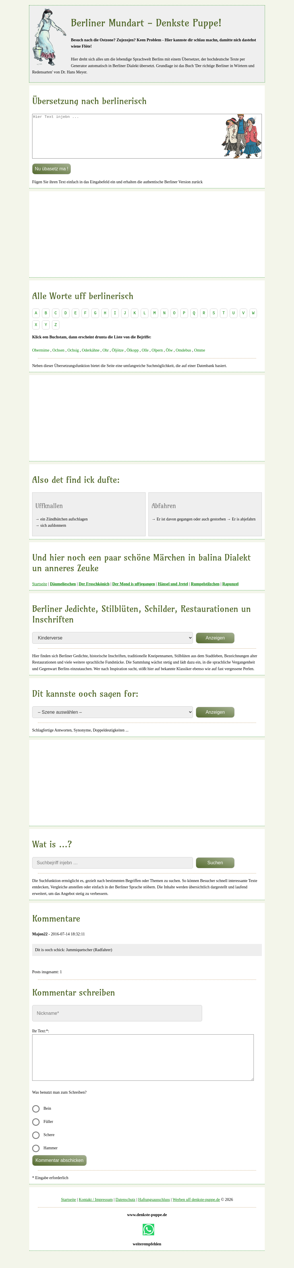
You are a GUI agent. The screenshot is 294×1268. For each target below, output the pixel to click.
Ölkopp (133, 359)
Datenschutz (125, 1208)
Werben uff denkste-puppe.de (196, 1208)
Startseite (39, 592)
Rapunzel (230, 592)
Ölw (169, 359)
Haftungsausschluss (154, 1208)
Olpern (157, 359)
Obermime (40, 359)
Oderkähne (90, 359)
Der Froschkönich (94, 592)
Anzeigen (215, 646)
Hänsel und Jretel (173, 592)
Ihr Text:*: (40, 1039)
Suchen (215, 871)
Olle (145, 359)
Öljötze (117, 359)
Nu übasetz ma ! (51, 177)
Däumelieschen (63, 592)
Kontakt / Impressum (96, 1208)
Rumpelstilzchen (205, 592)
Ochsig (73, 359)
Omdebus (183, 359)
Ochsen (58, 359)
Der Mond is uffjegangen (133, 592)
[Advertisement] (147, 243)
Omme (199, 359)
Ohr (105, 359)
